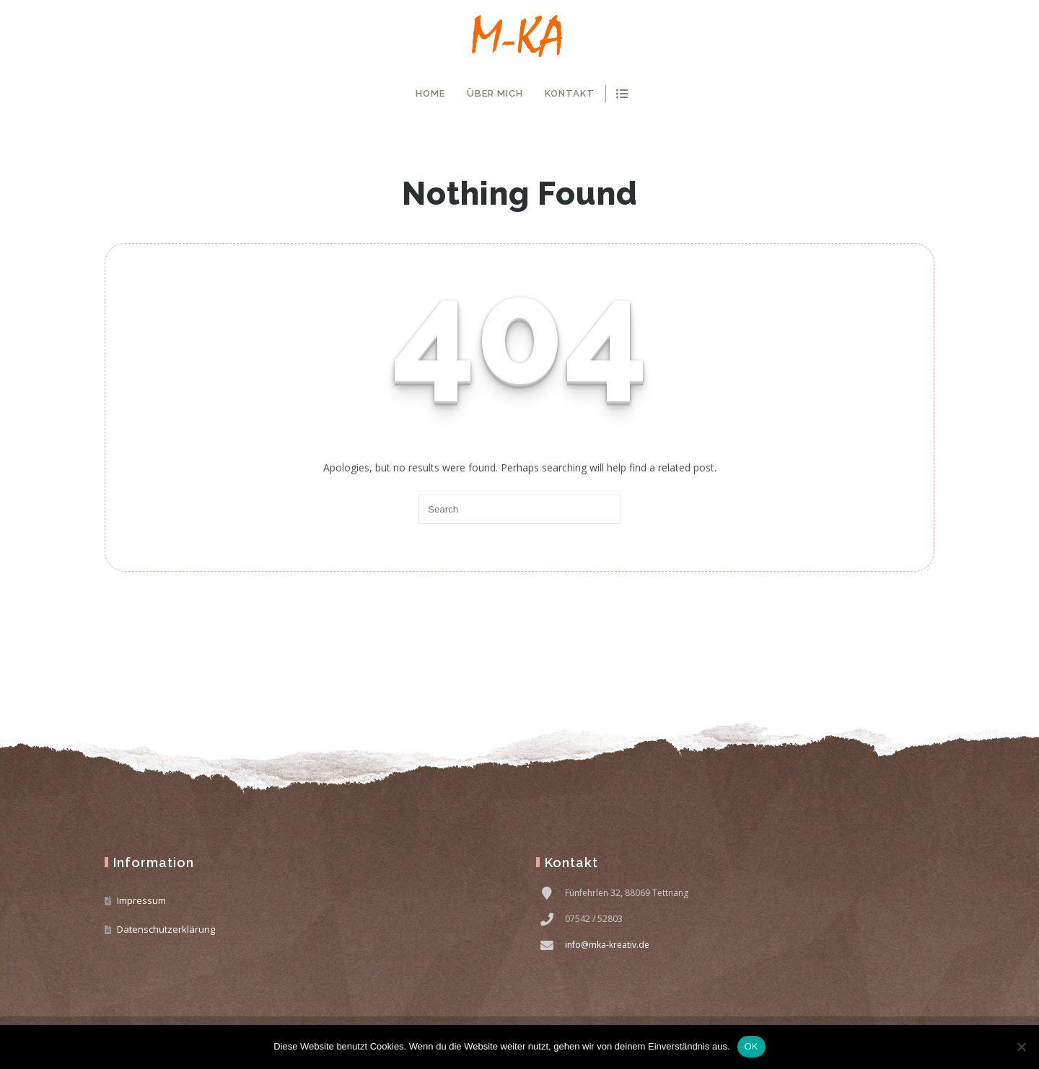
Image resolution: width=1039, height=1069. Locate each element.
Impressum (141, 900)
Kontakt (570, 93)
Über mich (495, 93)
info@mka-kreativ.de (607, 945)
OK (751, 1046)
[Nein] (1021, 1046)
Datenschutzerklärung (166, 929)
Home (430, 93)
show (621, 93)
